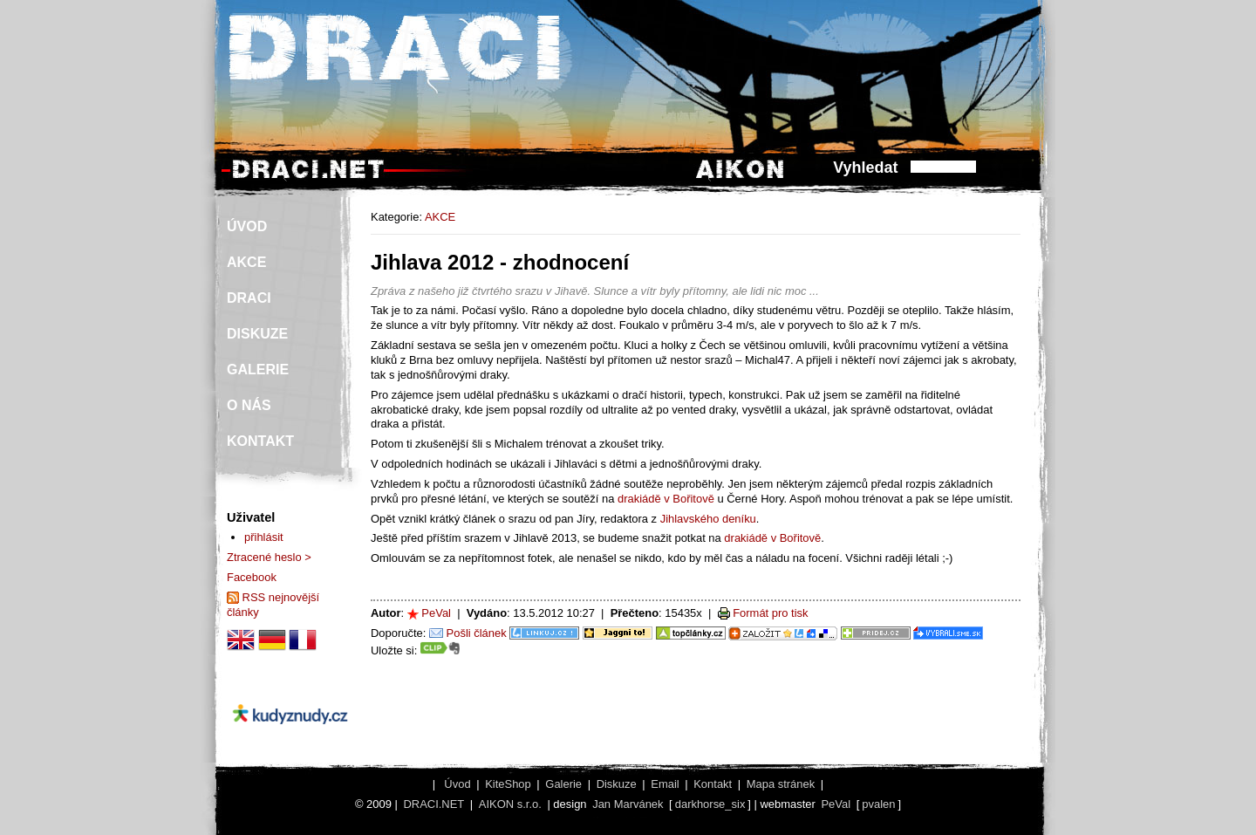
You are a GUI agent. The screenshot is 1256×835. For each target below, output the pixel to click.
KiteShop (508, 784)
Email (665, 784)
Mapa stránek (781, 784)
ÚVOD (247, 226)
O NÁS (249, 405)
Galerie (563, 784)
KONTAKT (260, 441)
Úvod (457, 784)
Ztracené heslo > (269, 557)
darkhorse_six (710, 804)
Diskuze (617, 784)
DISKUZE (257, 333)
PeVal (436, 612)
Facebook (251, 577)
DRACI (249, 298)
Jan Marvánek (627, 804)
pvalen (878, 804)
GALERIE (258, 369)
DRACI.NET (433, 804)
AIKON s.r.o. (510, 804)
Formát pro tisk (770, 612)
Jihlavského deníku (708, 518)
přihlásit (263, 537)
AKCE (440, 216)
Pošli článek (477, 633)
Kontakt (712, 784)
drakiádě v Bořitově (666, 498)
